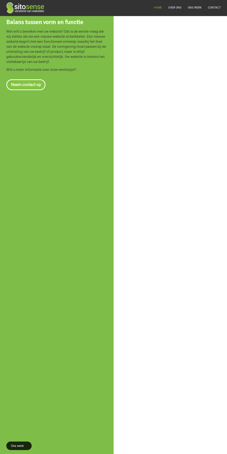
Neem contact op (26, 83)
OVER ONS (174, 7)
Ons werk (17, 446)
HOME (158, 7)
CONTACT (214, 7)
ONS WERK (195, 7)
